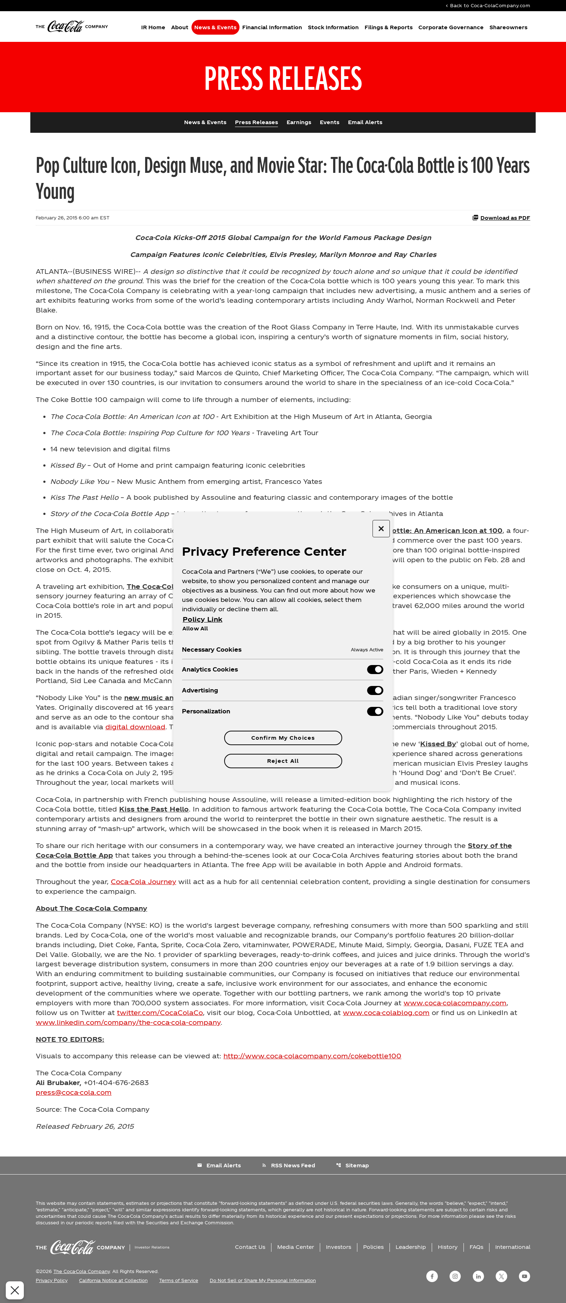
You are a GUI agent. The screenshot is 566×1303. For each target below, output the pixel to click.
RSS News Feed (288, 1170)
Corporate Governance (451, 27)
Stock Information (333, 27)
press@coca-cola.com (74, 1097)
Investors (338, 1252)
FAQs (476, 1252)
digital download (135, 730)
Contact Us (250, 1252)
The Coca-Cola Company (81, 1276)
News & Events (215, 27)
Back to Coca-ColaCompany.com (487, 5)
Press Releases (256, 124)
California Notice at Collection (113, 1285)
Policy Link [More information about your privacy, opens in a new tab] (202, 619)
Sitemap (352, 1170)
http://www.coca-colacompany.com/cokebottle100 (312, 1060)
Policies (373, 1252)
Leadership (411, 1252)
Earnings (299, 124)
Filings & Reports (389, 27)
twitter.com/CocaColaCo (160, 1017)
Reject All (283, 761)
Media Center (295, 1252)
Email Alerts (365, 124)
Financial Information (272, 27)
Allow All (195, 628)
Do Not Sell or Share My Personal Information (263, 1285)
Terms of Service (178, 1285)
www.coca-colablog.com (386, 1017)
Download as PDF (501, 219)
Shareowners (508, 27)
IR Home (153, 27)
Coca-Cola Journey (143, 885)
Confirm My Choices (283, 738)
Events (329, 124)
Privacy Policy (52, 1285)
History (448, 1252)
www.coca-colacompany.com (455, 1007)
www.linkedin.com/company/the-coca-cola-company (128, 1027)
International (512, 1252)
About (179, 27)
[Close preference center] (381, 529)
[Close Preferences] (15, 1290)
